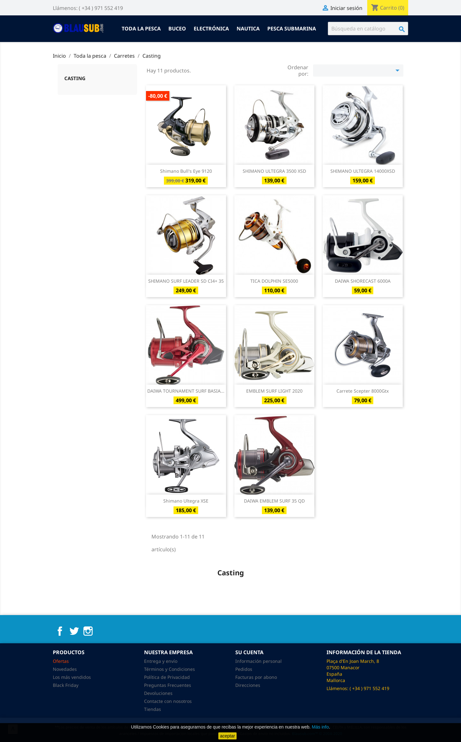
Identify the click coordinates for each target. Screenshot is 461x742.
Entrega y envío (160, 661)
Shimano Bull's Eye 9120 (186, 171)
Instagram (88, 631)
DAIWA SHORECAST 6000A (363, 281)
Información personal (258, 661)
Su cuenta (249, 652)
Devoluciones (158, 693)
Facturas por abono (256, 677)
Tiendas (152, 709)
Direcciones (247, 685)
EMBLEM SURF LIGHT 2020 (274, 391)
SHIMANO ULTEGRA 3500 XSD (274, 171)
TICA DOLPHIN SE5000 (274, 281)
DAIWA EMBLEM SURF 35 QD (274, 501)
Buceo (177, 28)
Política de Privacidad (167, 677)
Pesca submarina (291, 28)
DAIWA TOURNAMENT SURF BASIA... (185, 391)
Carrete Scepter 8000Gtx (362, 391)
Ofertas (61, 661)
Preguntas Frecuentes (167, 685)
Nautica (248, 28)
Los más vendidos (72, 677)
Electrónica (211, 28)
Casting (74, 78)
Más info (320, 726)
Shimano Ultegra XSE (185, 501)
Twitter (74, 631)
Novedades (65, 669)
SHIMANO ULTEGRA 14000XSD (362, 171)
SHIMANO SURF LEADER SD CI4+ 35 (186, 281)
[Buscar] (368, 28)
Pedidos (243, 669)
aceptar (227, 735)
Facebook (59, 631)
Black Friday (65, 685)
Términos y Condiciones (169, 669)
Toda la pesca (141, 28)
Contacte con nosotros (168, 701)
